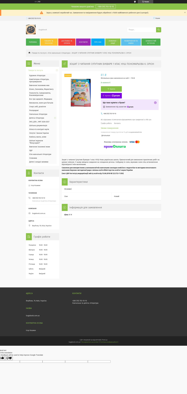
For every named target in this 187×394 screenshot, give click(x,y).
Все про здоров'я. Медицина (40, 99)
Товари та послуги (48, 42)
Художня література (37, 76)
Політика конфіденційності (109, 342)
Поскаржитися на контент (90, 342)
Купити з (112, 96)
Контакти (83, 42)
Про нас (97, 42)
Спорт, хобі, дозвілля (37, 107)
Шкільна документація (38, 126)
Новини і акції (113, 42)
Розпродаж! (33, 110)
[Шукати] (158, 29)
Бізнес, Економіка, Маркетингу (41, 89)
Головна (33, 42)
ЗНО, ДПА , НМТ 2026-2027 (39, 122)
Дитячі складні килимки (38, 162)
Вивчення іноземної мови (39, 147)
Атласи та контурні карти (39, 129)
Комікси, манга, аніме (37, 137)
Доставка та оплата (67, 42)
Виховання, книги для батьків (41, 103)
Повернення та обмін (131, 42)
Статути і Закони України (39, 133)
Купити (112, 89)
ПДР (30, 151)
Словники (33, 158)
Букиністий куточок (151, 42)
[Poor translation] (9, 358)
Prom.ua (104, 340)
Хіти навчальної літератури (59, 53)
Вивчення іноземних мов (39, 85)
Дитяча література (36, 118)
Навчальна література (38, 114)
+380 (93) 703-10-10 (106, 6)
